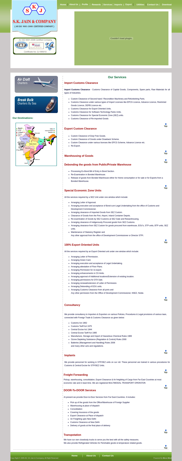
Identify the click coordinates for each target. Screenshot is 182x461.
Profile (85, 4)
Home (63, 4)
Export (128, 4)
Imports (118, 4)
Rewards (96, 4)
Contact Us (153, 4)
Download (167, 4)
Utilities (140, 4)
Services (107, 4)
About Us (73, 4)
